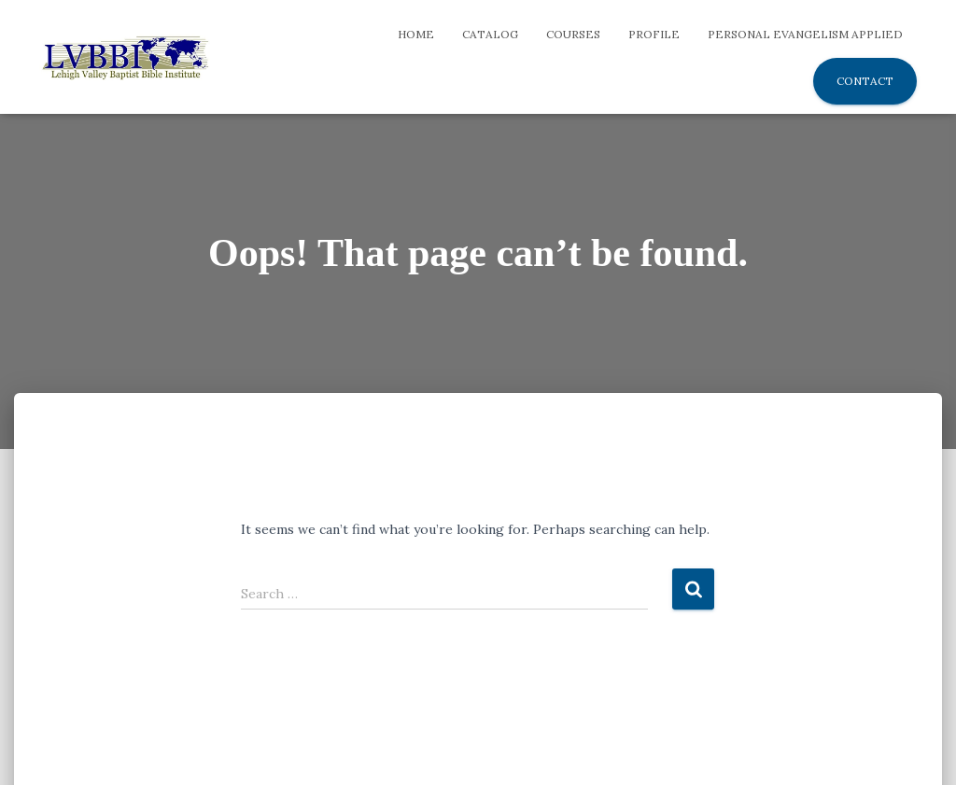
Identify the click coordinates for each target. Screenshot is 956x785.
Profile (654, 34)
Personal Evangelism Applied (805, 34)
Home (416, 34)
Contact (864, 81)
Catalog (490, 34)
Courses (573, 34)
